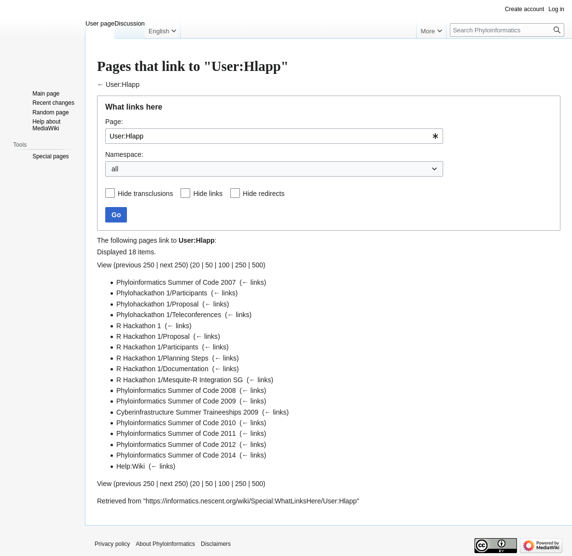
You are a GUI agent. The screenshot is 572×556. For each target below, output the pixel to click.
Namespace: (124, 154)
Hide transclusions (145, 193)
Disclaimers (216, 544)
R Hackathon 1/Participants (157, 347)
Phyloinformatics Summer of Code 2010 (176, 423)
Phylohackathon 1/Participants (161, 293)
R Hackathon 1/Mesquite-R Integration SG (179, 380)
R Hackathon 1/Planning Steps (162, 358)
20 (196, 265)
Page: (114, 121)
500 (257, 265)
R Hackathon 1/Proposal (153, 336)
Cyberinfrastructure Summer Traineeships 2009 (187, 412)
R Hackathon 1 (138, 326)
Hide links (208, 193)
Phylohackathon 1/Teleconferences (168, 315)
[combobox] (274, 136)
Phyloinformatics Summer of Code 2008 (176, 390)
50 (209, 265)
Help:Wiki (130, 466)
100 (223, 265)
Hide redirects (263, 193)
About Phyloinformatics (165, 544)
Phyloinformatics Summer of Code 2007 (176, 282)
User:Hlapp (123, 84)
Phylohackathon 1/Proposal (157, 304)
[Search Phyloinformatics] (507, 30)
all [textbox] (115, 169)
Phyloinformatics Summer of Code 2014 (176, 455)
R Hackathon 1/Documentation (162, 369)
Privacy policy (112, 544)
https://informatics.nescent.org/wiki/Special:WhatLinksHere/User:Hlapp (251, 501)
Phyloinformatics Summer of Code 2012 (176, 444)
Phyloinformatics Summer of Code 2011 (176, 433)
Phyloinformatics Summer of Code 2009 (176, 401)
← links (253, 282)
